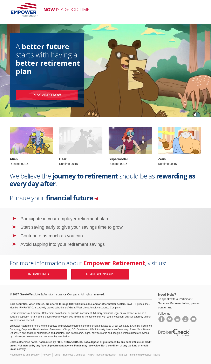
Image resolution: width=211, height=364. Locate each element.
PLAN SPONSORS (100, 274)
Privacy (46, 354)
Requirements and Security (25, 354)
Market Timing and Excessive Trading (139, 354)
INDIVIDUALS (38, 274)
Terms (57, 354)
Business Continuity (74, 354)
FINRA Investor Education (102, 354)
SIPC (30, 307)
